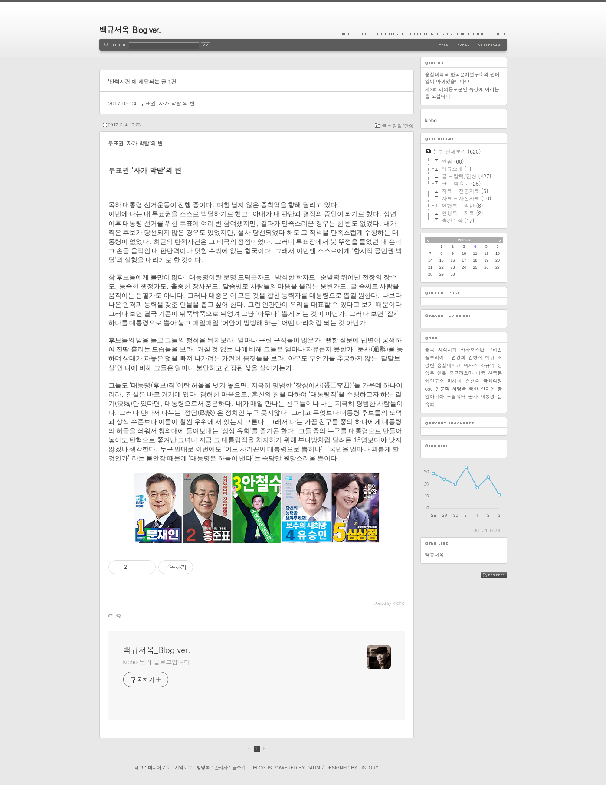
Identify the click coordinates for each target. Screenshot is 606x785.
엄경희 (459, 357)
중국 (430, 349)
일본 (442, 373)
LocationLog (419, 33)
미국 (480, 373)
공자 (473, 396)
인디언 (488, 388)
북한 (473, 388)
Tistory (368, 767)
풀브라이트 (437, 357)
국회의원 (492, 381)
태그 (138, 767)
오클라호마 (461, 373)
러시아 (455, 381)
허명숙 (459, 388)
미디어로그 (159, 767)
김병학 (475, 357)
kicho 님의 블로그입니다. (157, 661)
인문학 (442, 388)
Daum (313, 767)
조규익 (488, 365)
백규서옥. (435, 555)
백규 (490, 357)
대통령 (488, 396)
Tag (365, 33)
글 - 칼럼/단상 (397, 125)
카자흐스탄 (473, 349)
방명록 (203, 767)
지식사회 (447, 349)
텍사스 (471, 365)
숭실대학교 (449, 365)
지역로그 (183, 767)
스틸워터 (456, 396)
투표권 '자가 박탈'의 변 (167, 103)
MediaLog (387, 33)
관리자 (220, 767)
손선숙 (472, 381)
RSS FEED (500, 575)
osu (429, 388)
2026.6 (464, 240)
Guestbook (452, 33)
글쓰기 (238, 767)
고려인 (495, 349)
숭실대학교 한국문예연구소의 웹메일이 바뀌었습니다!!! (462, 78)
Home (349, 33)
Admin (479, 33)
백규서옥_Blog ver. (130, 29)
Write (498, 33)
